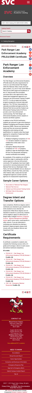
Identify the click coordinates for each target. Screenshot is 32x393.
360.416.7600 (18, 330)
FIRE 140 (17, 148)
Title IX (16, 374)
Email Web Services (16, 388)
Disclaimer (14, 386)
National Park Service (12, 187)
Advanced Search (5, 36)
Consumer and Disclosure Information (16, 362)
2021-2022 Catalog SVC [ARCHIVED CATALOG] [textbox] (16, 23)
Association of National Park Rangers (17, 185)
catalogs (9, 390)
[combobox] (16, 23)
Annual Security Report (16, 356)
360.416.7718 (17, 333)
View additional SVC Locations (16, 343)
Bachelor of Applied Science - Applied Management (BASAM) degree (16, 218)
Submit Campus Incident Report (16, 371)
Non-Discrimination (24, 386)
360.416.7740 (18, 331)
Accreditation (16, 353)
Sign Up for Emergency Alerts (16, 368)
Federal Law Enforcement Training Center (18, 189)
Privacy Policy (6, 386)
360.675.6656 (16, 340)
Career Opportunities (16, 359)
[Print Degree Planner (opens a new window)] (23, 47)
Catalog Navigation (8, 41)
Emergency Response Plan (16, 365)
